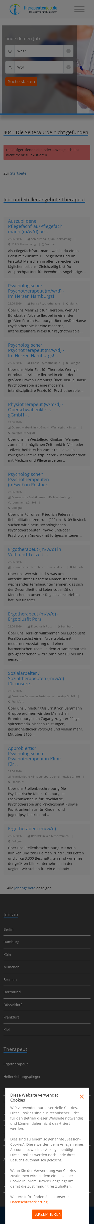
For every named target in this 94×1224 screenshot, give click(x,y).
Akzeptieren (48, 1214)
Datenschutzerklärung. (29, 1202)
